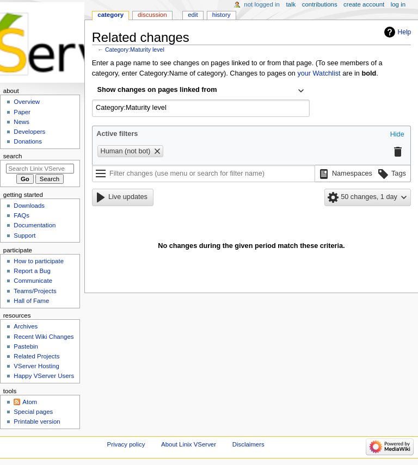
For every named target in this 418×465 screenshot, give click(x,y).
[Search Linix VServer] (40, 168)
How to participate (39, 261)
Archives (26, 326)
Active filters (117, 134)
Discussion (152, 14)
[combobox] (201, 91)
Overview (27, 101)
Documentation (35, 225)
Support (24, 235)
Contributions (319, 4)
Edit (193, 14)
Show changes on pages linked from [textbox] (157, 90)
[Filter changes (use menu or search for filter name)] (203, 173)
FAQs (21, 215)
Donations (28, 141)
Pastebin (26, 346)
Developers (29, 131)
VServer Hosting (36, 366)
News (21, 122)
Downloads (29, 205)
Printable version (37, 421)
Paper (22, 112)
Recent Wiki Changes (43, 336)
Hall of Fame (31, 300)
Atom (29, 402)
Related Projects (36, 356)
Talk (291, 4)
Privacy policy (126, 444)
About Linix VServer (188, 444)
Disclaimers (248, 444)
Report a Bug (32, 271)
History (221, 14)
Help (404, 32)
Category (110, 14)
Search (12, 156)
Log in (398, 4)
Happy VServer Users (44, 376)
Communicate (33, 280)
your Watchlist (318, 73)
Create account (363, 4)
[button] (397, 135)
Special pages (33, 411)
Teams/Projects (35, 291)
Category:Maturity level (134, 49)
